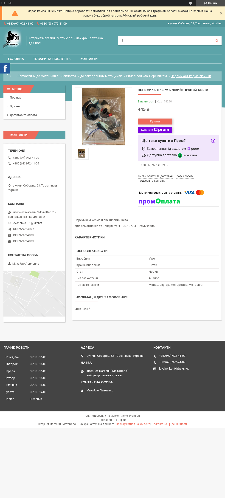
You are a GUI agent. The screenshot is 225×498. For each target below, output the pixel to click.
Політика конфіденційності (169, 424)
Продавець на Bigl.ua (113, 420)
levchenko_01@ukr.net (27, 223)
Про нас (15, 97)
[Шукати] (217, 40)
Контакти (89, 59)
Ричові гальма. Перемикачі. (147, 76)
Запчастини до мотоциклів (38, 76)
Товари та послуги (50, 59)
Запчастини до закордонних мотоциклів (92, 76)
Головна (16, 59)
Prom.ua (134, 415)
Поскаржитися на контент (133, 424)
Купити (155, 121)
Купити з (155, 130)
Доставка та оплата (23, 115)
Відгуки (15, 106)
